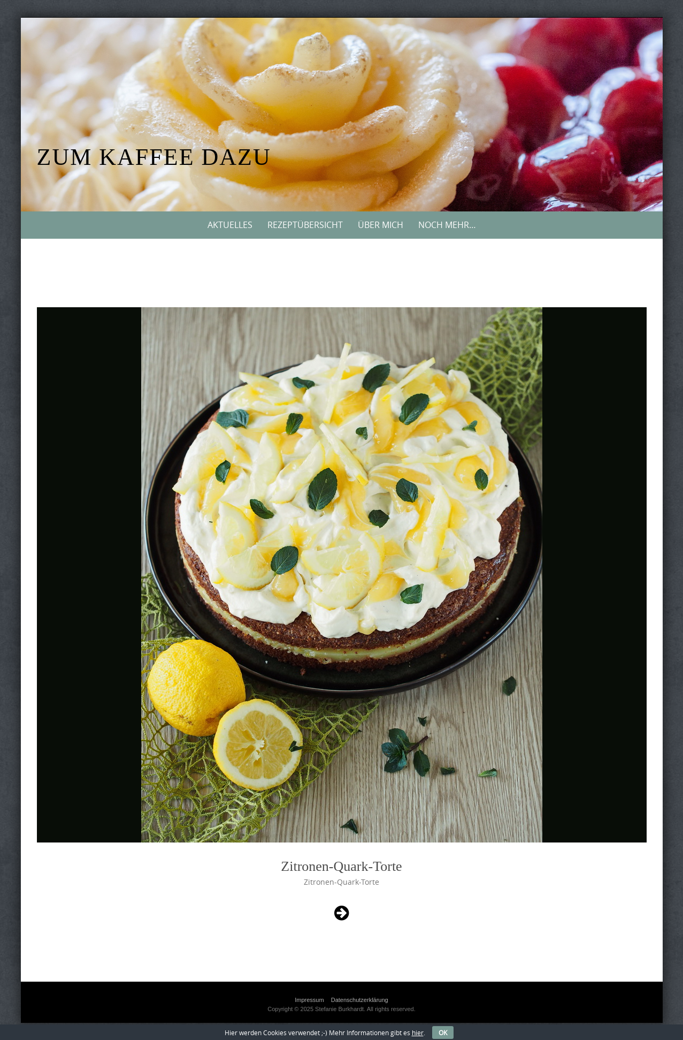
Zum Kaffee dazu (154, 157)
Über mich (380, 225)
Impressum (309, 1000)
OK (443, 1032)
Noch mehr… (447, 225)
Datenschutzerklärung (359, 1000)
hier (418, 1032)
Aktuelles (230, 225)
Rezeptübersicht (305, 225)
